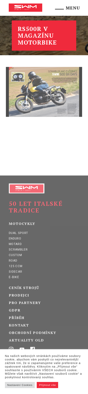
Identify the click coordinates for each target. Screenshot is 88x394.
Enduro (15, 243)
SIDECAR (15, 276)
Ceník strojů (24, 292)
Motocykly (22, 228)
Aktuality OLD (26, 344)
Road (13, 265)
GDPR (15, 314)
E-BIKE (14, 281)
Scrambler (18, 254)
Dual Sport (18, 237)
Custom (15, 259)
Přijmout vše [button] (47, 385)
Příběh (17, 322)
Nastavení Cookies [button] (19, 385)
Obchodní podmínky (32, 337)
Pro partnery (25, 307)
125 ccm (15, 270)
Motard (15, 248)
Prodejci (19, 299)
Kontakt (19, 329)
